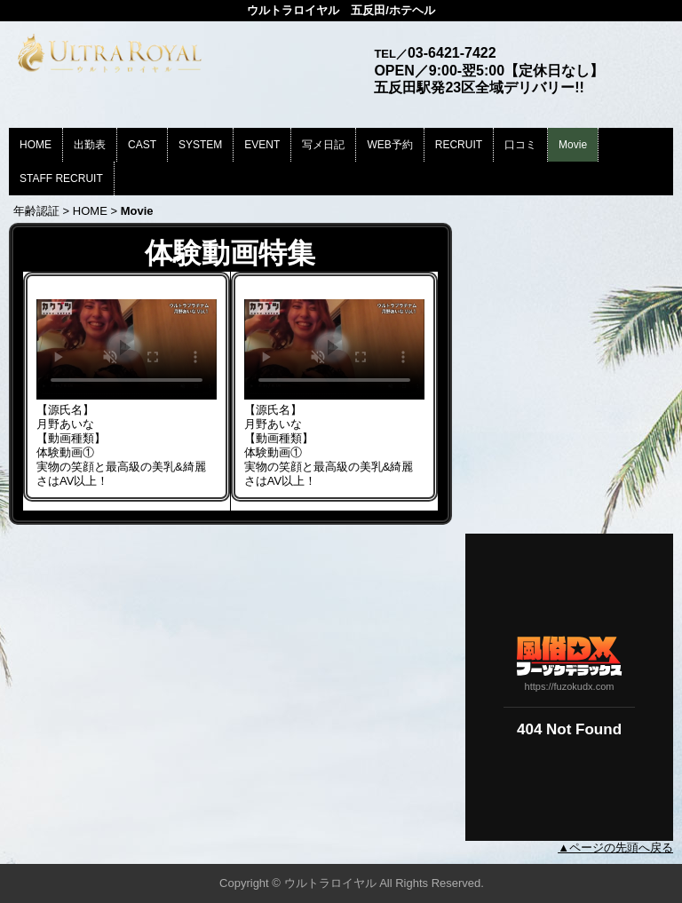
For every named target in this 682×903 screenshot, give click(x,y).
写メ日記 (323, 145)
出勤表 (90, 145)
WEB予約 (389, 145)
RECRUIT (458, 145)
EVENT (262, 145)
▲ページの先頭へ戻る (615, 847)
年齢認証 (36, 211)
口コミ (520, 145)
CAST (142, 145)
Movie (573, 145)
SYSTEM (200, 145)
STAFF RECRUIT (61, 178)
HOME (36, 145)
